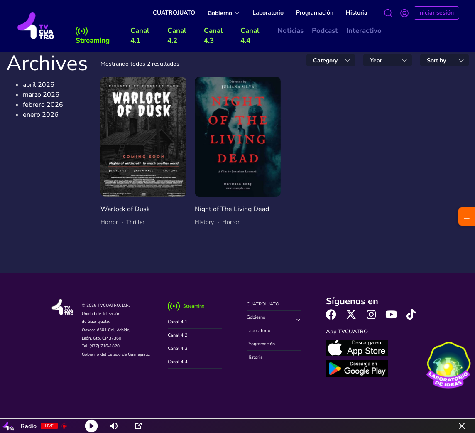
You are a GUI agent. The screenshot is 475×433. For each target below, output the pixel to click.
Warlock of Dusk (125, 209)
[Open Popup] (138, 426)
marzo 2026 (41, 94)
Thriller (135, 222)
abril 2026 (38, 84)
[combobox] (330, 60)
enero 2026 (41, 114)
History (204, 222)
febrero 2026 (43, 104)
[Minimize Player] (462, 426)
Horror (109, 222)
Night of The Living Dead (232, 209)
